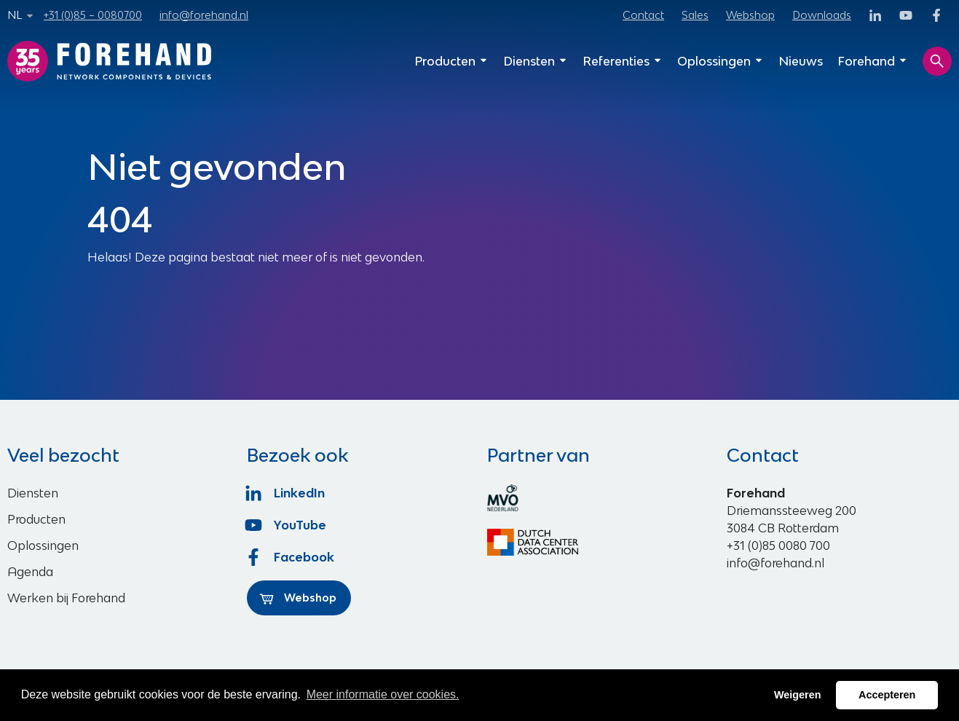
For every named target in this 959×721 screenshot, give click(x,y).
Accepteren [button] (887, 695)
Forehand (872, 61)
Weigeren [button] (797, 695)
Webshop (750, 15)
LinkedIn (286, 493)
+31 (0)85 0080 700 (778, 545)
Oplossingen (720, 61)
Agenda (30, 571)
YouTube (286, 525)
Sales (695, 15)
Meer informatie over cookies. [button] (383, 694)
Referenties (623, 61)
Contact (643, 15)
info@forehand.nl (203, 15)
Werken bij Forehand (66, 598)
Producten (451, 61)
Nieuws (800, 61)
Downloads (821, 15)
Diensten (535, 61)
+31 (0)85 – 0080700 (93, 15)
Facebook (290, 557)
